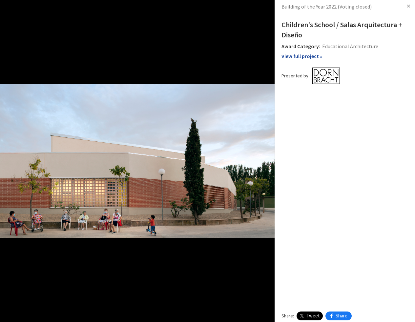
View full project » (301, 56)
